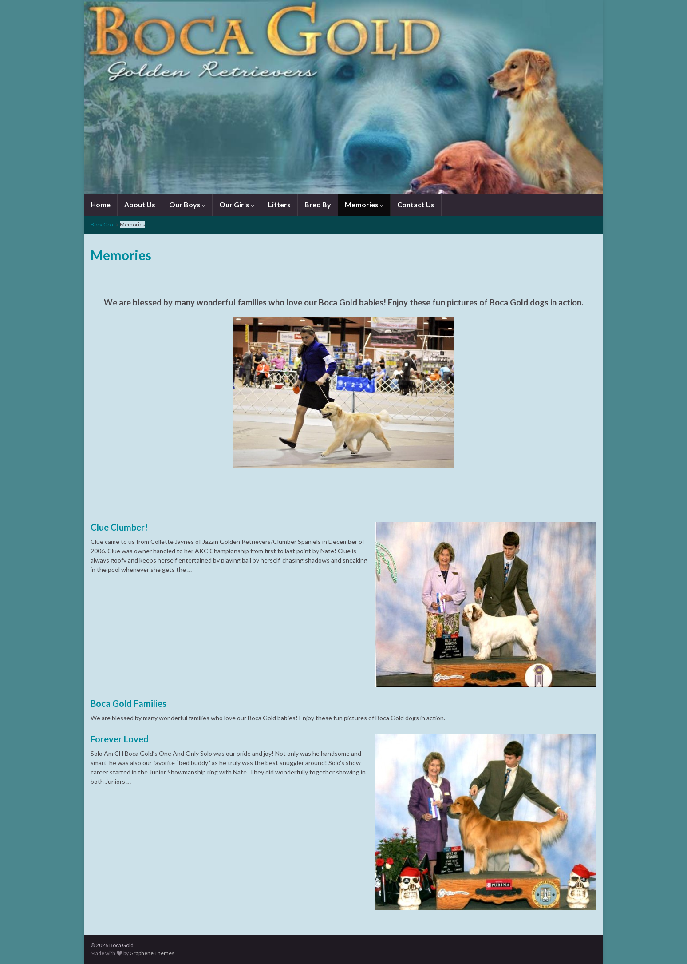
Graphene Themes (152, 953)
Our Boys (187, 204)
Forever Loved (120, 739)
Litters (279, 204)
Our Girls (236, 204)
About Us (139, 204)
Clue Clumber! (119, 527)
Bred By (317, 204)
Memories (364, 204)
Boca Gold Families (128, 703)
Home (101, 204)
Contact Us (415, 204)
